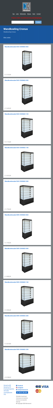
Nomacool (26, 7)
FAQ (5, 394)
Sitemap (18, 401)
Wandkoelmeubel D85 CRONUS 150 (16, 282)
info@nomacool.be (23, 389)
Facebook (20, 385)
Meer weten (7, 37)
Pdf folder (6, 390)
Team (33, 14)
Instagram (20, 387)
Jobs (17, 14)
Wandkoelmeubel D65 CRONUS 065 (16, 47)
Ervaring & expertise (9, 389)
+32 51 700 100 (23, 392)
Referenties (23, 14)
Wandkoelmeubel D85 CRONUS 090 (16, 248)
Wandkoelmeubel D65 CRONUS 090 (16, 80)
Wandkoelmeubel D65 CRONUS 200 (16, 181)
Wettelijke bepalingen (21, 396)
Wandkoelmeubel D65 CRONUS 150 (16, 147)
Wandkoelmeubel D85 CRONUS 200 (16, 316)
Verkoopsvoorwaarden (22, 398)
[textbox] (22, 22)
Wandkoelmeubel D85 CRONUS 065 (16, 215)
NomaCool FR (7, 387)
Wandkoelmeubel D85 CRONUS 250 (16, 349)
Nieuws (29, 14)
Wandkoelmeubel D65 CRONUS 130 (16, 114)
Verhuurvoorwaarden (21, 400)
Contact (39, 14)
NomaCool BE (7, 385)
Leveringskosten (8, 392)
